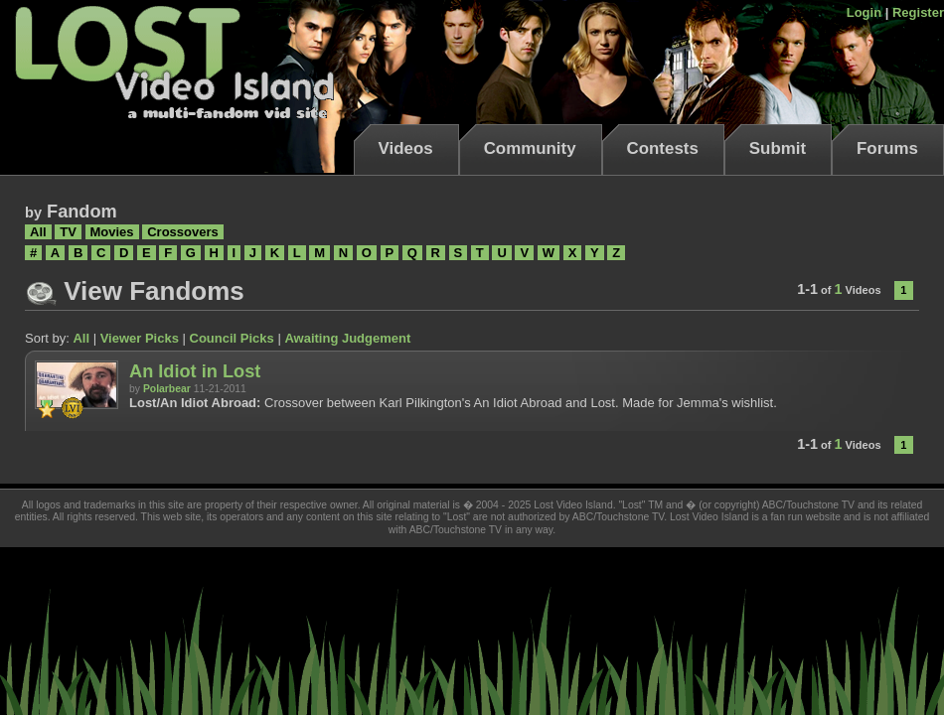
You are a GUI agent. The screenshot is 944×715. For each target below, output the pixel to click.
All (38, 231)
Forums (887, 148)
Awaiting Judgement (347, 338)
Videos (406, 148)
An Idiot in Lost (194, 371)
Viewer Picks (139, 338)
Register (918, 12)
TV (68, 231)
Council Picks (232, 338)
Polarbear (167, 388)
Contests (663, 148)
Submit (777, 148)
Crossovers (183, 231)
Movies (112, 231)
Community (530, 148)
